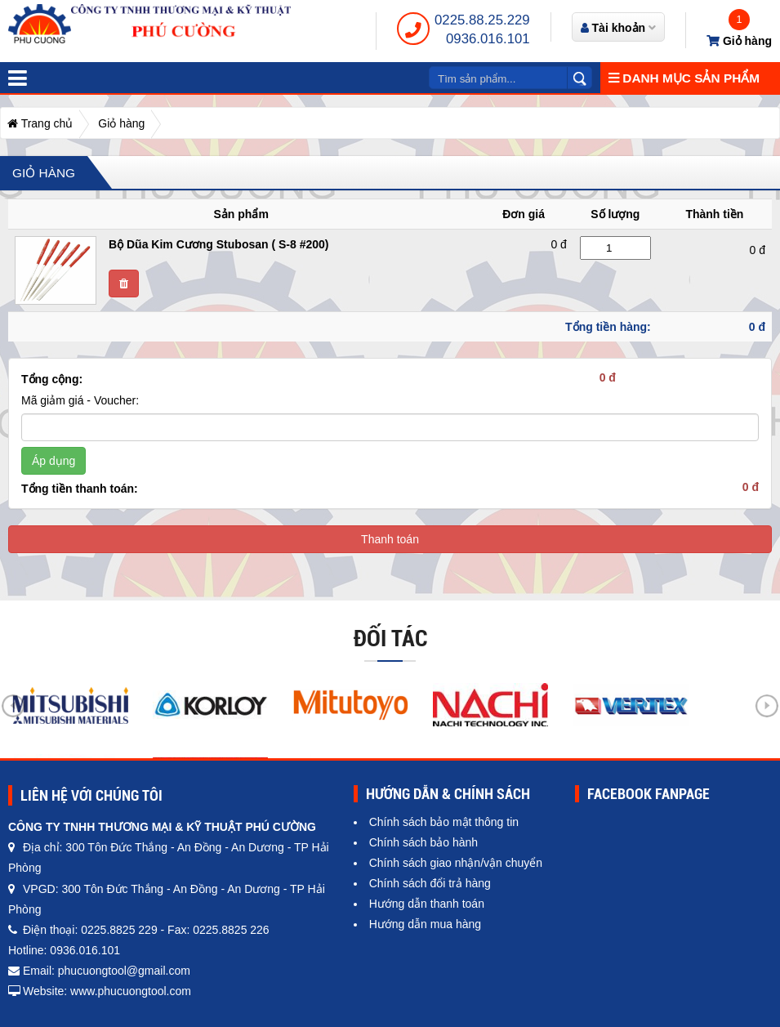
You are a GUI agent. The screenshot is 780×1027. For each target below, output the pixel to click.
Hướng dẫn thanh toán (426, 903)
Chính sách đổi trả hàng (430, 883)
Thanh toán (390, 539)
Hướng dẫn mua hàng (425, 924)
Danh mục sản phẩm (684, 78)
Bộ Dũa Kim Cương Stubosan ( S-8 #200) (218, 244)
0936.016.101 (488, 39)
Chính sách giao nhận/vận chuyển (455, 862)
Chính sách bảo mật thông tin (444, 821)
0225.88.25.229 (482, 20)
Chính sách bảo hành (423, 842)
